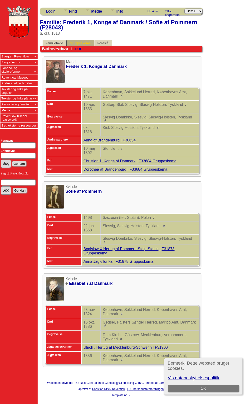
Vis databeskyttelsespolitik (193, 377)
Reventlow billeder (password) (14, 117)
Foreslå (102, 43)
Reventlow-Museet (14, 77)
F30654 (129, 140)
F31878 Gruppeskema (134, 261)
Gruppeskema (80, 43)
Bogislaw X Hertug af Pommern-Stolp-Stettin (121, 249)
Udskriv (152, 11)
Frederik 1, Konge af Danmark (96, 66)
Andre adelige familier (16, 83)
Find (73, 11)
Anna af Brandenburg (101, 140)
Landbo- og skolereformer (11, 69)
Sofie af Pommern (83, 191)
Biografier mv (10, 62)
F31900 (161, 347)
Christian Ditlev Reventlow (108, 389)
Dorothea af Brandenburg (105, 169)
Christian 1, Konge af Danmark (109, 161)
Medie (96, 11)
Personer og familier (15, 104)
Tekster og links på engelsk (14, 90)
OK (203, 388)
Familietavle (54, 43)
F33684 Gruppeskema (157, 161)
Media (5, 110)
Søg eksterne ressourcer (18, 125)
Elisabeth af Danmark (91, 283)
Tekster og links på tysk (17, 98)
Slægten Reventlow (15, 56)
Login (50, 11)
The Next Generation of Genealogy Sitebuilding (104, 383)
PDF (78, 49)
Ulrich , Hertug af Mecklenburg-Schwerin (117, 347)
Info (119, 11)
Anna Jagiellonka (98, 261)
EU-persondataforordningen (146, 389)
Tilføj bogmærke (172, 12)
